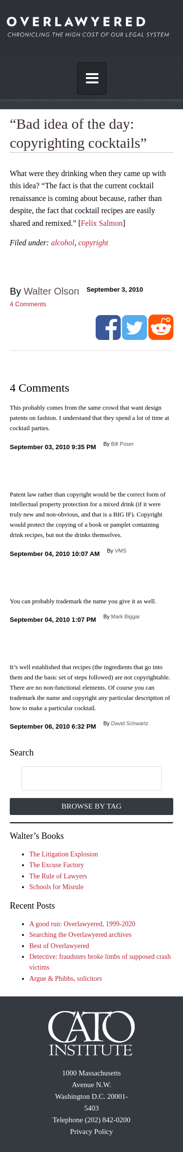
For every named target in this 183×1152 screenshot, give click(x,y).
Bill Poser (122, 444)
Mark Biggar (125, 616)
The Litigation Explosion (63, 854)
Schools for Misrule (56, 887)
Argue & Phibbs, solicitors (65, 978)
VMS (120, 551)
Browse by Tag (91, 806)
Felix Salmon (102, 223)
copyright (93, 242)
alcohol (62, 242)
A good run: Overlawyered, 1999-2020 (82, 924)
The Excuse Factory (56, 865)
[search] (81, 779)
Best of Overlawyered (59, 946)
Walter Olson (52, 291)
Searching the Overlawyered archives (80, 934)
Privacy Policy (91, 1131)
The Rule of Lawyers (58, 876)
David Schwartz (129, 723)
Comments (28, 304)
